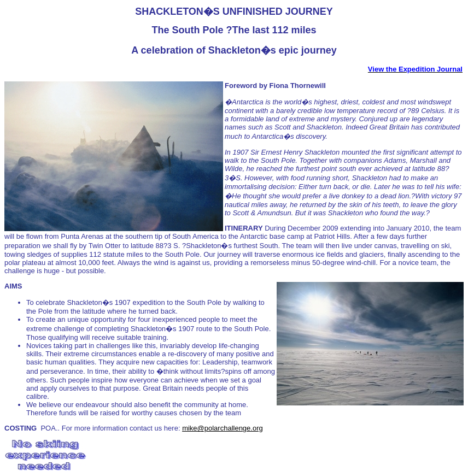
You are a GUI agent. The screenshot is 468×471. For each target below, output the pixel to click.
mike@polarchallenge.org (222, 428)
